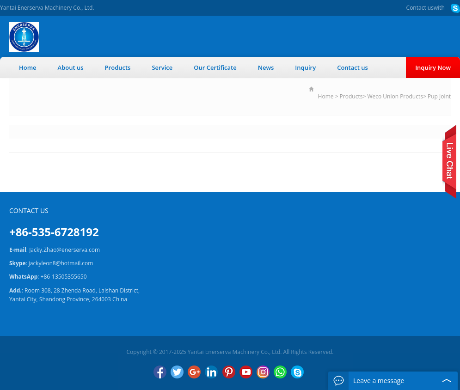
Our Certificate (215, 67)
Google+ (194, 372)
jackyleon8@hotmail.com (61, 263)
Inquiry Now (433, 67)
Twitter (177, 372)
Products (118, 67)
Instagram (263, 372)
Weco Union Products (395, 96)
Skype (297, 372)
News (266, 67)
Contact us (420, 8)
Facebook (159, 372)
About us (71, 67)
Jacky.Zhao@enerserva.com (64, 250)
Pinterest (228, 372)
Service (162, 67)
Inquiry (305, 67)
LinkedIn (211, 372)
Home (28, 67)
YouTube (245, 372)
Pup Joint (439, 96)
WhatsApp (280, 372)
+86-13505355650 (64, 276)
